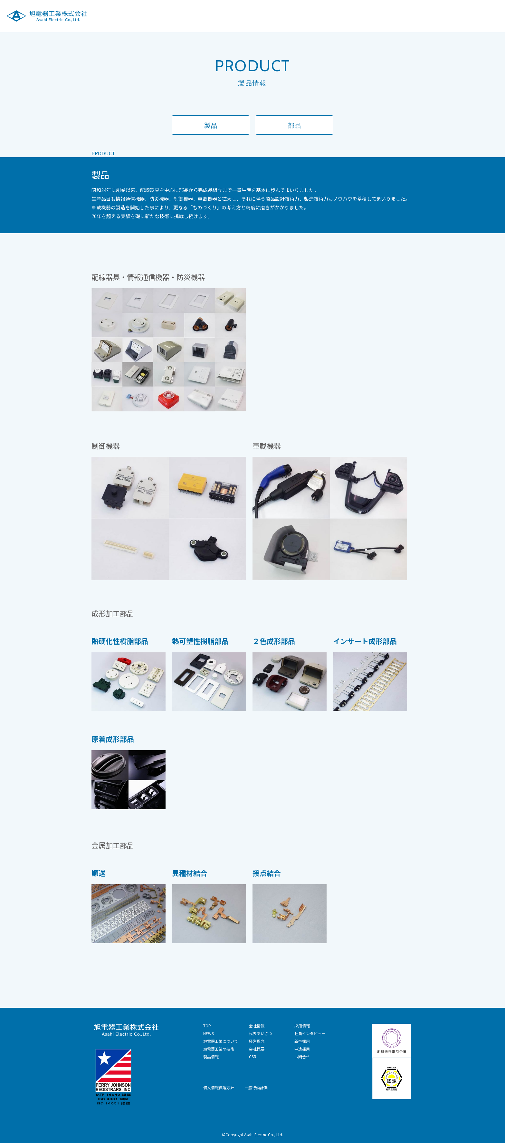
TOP (207, 1025)
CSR (423, 15)
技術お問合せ (484, 15)
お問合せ (302, 1056)
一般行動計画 (256, 1087)
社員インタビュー (309, 1033)
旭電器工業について (273, 15)
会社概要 (256, 1049)
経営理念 (256, 1041)
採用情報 (449, 15)
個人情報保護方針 (218, 1087)
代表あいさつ (260, 1033)
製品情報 (366, 15)
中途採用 (302, 1049)
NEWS (208, 1033)
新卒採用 (302, 1041)
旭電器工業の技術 (326, 15)
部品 (294, 125)
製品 (210, 125)
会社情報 (397, 15)
